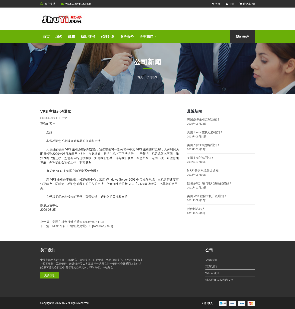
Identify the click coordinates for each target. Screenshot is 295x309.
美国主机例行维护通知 (78, 221)
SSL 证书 (88, 37)
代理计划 (107, 37)
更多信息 (49, 275)
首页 (46, 37)
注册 (230, 3)
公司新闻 (152, 77)
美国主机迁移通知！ (200, 157)
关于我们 (148, 37)
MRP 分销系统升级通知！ (204, 170)
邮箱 (71, 37)
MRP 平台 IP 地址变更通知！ (82, 226)
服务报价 (127, 37)
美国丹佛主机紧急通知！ (203, 145)
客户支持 (47, 3)
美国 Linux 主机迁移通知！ (205, 132)
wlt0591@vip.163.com (76, 3)
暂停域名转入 (196, 209)
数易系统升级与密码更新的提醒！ (209, 183)
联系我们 (211, 266)
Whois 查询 (212, 273)
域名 (59, 37)
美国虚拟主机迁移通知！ (203, 119)
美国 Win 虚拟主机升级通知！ (207, 196)
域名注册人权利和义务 (219, 280)
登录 (216, 3)
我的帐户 (242, 37)
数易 (64, 118)
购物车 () (247, 3)
